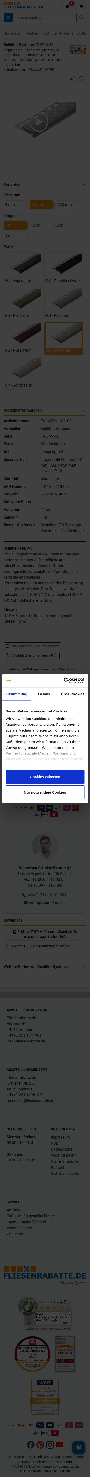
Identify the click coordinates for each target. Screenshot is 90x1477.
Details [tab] (44, 694)
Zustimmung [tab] (16, 694)
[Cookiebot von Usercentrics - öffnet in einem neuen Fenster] (64, 681)
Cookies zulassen (45, 776)
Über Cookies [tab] (72, 694)
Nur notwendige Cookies (45, 792)
